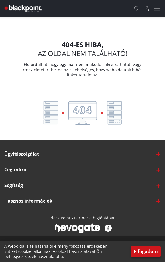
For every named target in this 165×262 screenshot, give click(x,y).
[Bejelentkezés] (147, 8)
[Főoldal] (22, 8)
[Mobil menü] (157, 8)
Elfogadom (146, 251)
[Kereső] (136, 8)
